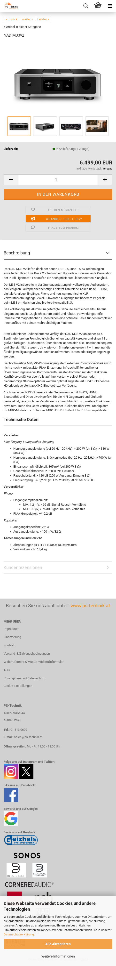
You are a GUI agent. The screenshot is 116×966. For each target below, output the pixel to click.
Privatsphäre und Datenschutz (24, 678)
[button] (11, 179)
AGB (7, 670)
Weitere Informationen (58, 956)
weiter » (27, 19)
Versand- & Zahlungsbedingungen (27, 653)
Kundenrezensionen (23, 567)
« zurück (11, 19)
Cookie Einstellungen (18, 686)
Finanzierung (12, 637)
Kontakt (9, 645)
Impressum (11, 629)
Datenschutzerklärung (19, 934)
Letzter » (43, 19)
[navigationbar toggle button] (110, 6)
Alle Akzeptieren (58, 944)
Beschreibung (17, 252)
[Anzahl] (58, 179)
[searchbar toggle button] (86, 6)
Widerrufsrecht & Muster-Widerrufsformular (33, 662)
